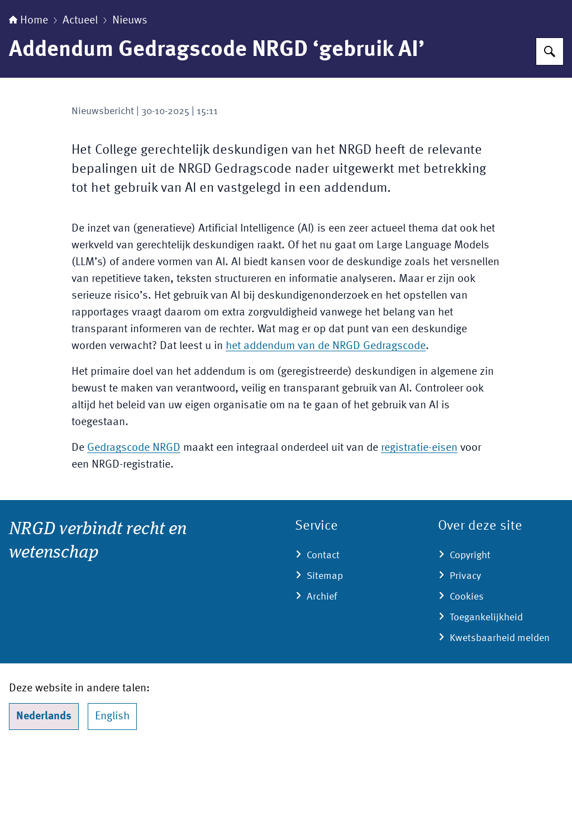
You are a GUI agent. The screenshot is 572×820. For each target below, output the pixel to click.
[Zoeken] (549, 121)
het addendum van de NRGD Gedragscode (326, 416)
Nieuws (129, 90)
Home (28, 90)
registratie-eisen (419, 518)
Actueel (80, 90)
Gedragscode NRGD (133, 518)
